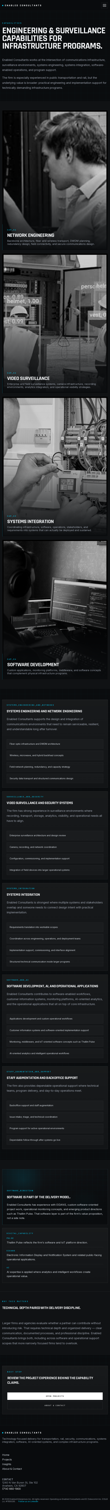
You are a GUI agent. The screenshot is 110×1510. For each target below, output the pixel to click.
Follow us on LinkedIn (28, 1501)
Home (5, 1454)
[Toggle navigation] (104, 5)
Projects (7, 1459)
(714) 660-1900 (11, 1488)
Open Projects (55, 1396)
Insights (6, 1464)
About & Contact (55, 1405)
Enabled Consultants (22, 5)
